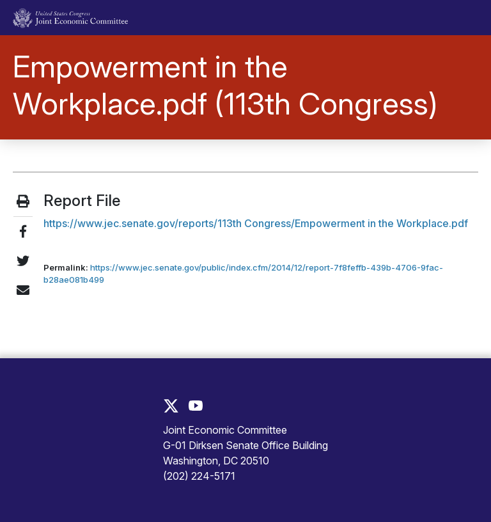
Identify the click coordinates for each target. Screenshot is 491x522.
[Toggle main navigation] (461, 18)
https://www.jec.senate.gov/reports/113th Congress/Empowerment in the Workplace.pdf (255, 223)
